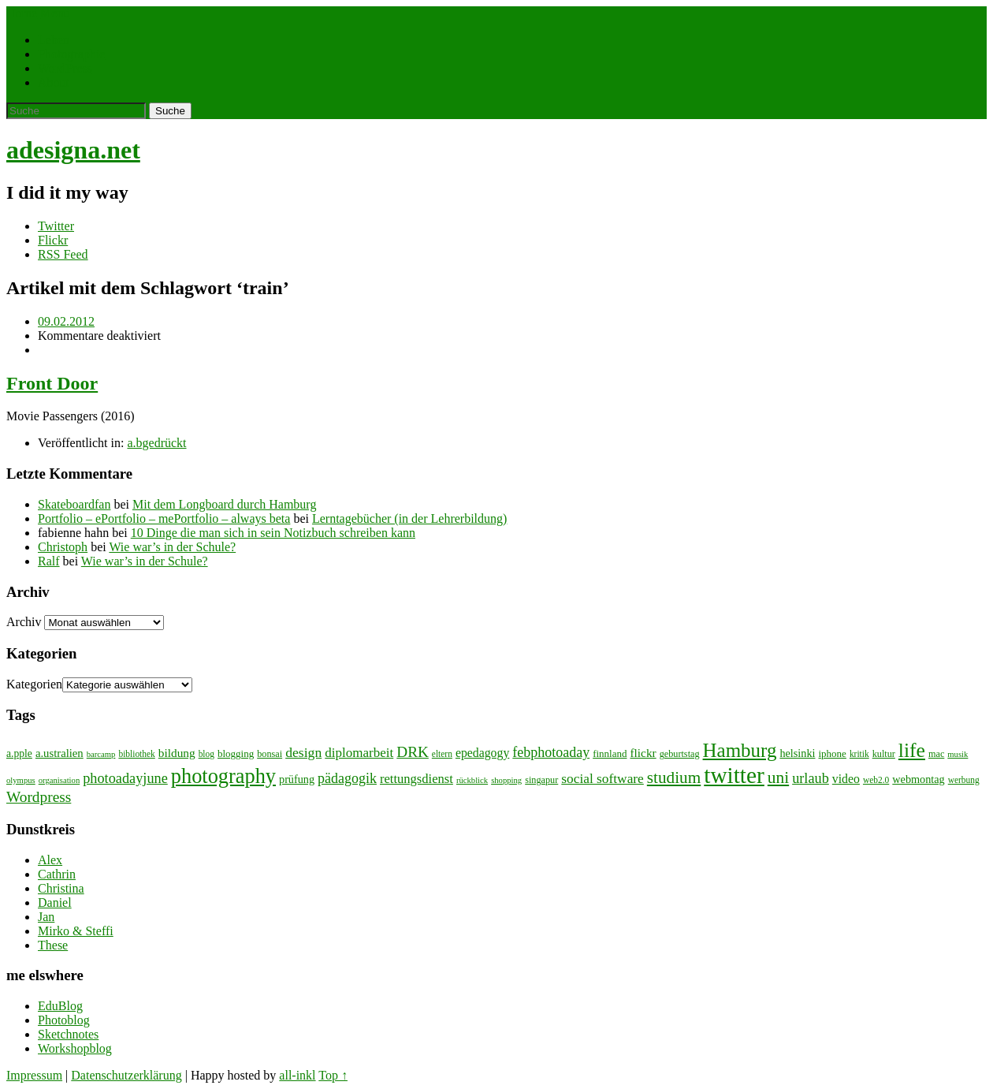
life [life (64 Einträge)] (911, 750)
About (53, 82)
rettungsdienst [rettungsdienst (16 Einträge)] (416, 778)
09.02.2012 (66, 321)
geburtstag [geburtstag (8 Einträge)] (680, 753)
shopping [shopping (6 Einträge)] (506, 780)
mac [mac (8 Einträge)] (936, 753)
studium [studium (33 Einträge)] (674, 777)
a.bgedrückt (156, 442)
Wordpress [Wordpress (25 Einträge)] (38, 797)
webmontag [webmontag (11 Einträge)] (918, 779)
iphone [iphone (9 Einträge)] (832, 753)
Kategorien (34, 684)
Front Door (52, 383)
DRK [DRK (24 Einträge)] (412, 752)
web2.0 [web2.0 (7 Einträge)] (876, 780)
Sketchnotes (68, 1034)
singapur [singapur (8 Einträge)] (541, 779)
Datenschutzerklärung (126, 1075)
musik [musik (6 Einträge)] (957, 754)
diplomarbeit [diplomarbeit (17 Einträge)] (359, 752)
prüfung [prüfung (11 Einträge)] (296, 779)
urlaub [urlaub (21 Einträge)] (810, 778)
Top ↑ (333, 1075)
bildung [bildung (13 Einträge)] (176, 752)
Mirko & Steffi (75, 931)
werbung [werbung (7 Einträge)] (964, 780)
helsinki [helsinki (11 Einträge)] (797, 753)
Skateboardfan (74, 504)
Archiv (23, 621)
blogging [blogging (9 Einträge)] (236, 753)
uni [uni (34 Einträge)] (778, 777)
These (53, 945)
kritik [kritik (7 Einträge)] (859, 754)
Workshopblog (75, 1048)
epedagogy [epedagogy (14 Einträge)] (482, 752)
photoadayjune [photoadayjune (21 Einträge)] (125, 778)
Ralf (49, 561)
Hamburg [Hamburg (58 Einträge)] (740, 750)
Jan (46, 916)
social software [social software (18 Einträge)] (602, 778)
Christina (61, 888)
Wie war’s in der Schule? (172, 547)
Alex (50, 860)
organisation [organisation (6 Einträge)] (59, 780)
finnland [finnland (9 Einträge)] (610, 753)
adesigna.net (73, 150)
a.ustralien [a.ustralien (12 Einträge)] (59, 753)
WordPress (65, 68)
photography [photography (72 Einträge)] (223, 776)
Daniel (55, 902)
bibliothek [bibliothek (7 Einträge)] (136, 754)
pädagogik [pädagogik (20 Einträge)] (347, 778)
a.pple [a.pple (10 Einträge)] (19, 753)
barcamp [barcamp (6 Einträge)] (101, 754)
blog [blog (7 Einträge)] (206, 754)
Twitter (56, 226)
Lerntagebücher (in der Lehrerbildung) (409, 518)
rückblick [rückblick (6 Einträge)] (472, 780)
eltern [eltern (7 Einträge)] (442, 754)
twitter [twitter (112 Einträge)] (734, 775)
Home (21, 13)
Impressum (34, 1075)
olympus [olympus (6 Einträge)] (20, 780)
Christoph (62, 547)
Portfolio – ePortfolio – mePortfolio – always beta (164, 518)
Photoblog (64, 1020)
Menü (54, 13)
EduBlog (60, 1006)
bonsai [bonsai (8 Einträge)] (269, 753)
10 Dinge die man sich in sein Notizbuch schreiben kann (273, 532)
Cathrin (57, 874)
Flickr (53, 240)
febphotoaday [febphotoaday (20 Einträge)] (550, 752)
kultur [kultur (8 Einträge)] (883, 753)
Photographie (71, 54)
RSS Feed (63, 254)
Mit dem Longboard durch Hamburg (224, 504)
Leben (53, 40)
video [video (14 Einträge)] (846, 778)
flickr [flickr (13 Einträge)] (643, 752)
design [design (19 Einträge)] (303, 752)
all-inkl (297, 1075)
